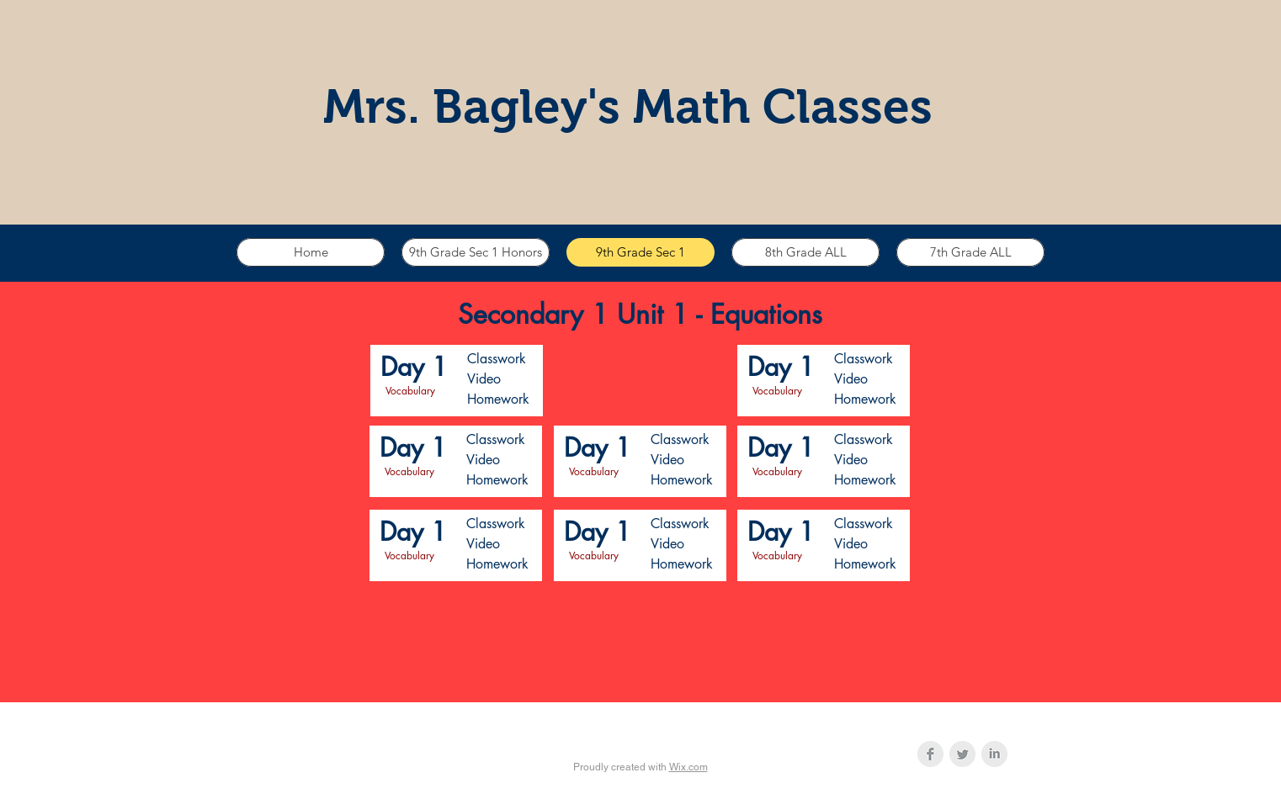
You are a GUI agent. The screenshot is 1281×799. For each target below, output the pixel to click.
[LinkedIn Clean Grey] (994, 754)
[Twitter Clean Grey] (962, 754)
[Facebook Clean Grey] (930, 754)
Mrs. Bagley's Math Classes (628, 106)
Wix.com (688, 767)
